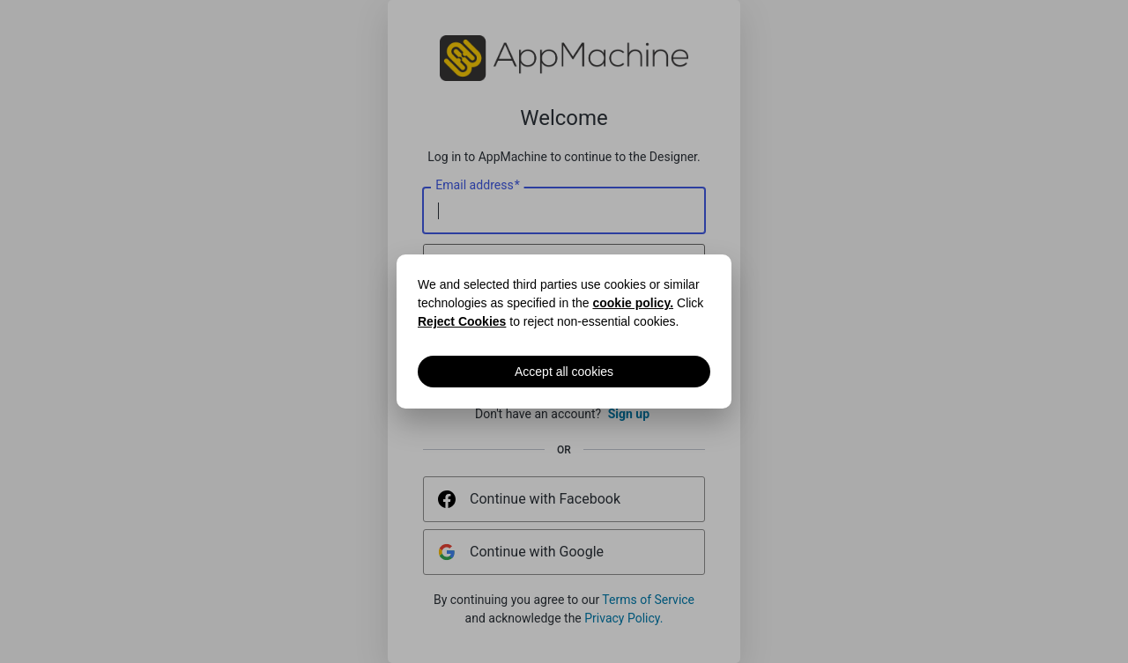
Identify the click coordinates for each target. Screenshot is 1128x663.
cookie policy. (632, 303)
